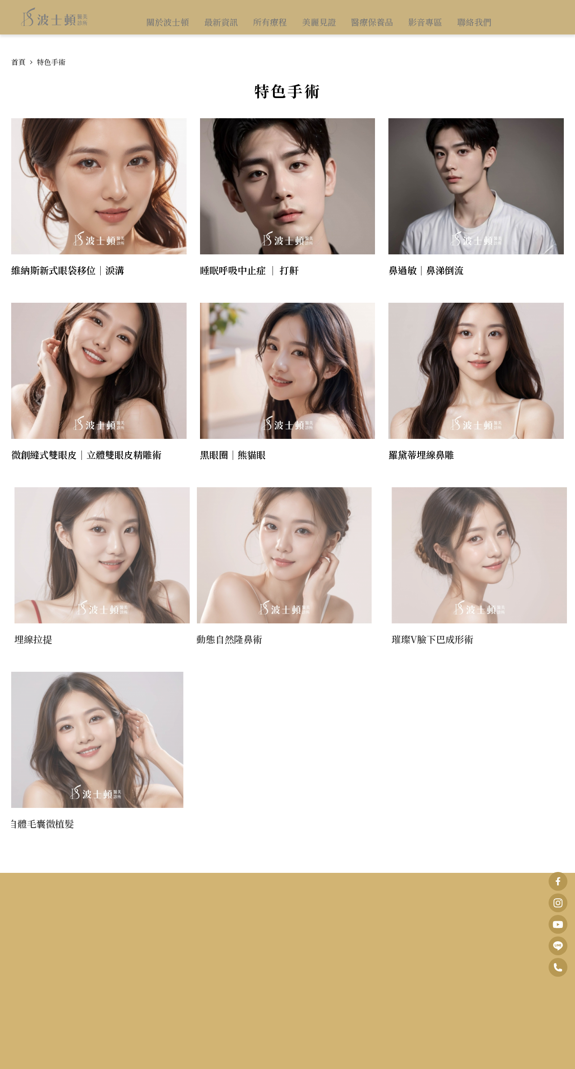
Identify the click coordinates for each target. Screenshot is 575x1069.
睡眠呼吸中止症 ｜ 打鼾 (249, 270)
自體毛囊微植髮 (34, 823)
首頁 (18, 62)
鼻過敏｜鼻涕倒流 (426, 270)
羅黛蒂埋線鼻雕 (421, 454)
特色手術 (51, 62)
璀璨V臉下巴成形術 (440, 639)
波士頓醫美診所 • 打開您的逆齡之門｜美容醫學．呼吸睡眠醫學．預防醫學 (54, 22)
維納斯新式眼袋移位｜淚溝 (67, 270)
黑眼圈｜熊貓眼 (233, 454)
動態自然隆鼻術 (223, 639)
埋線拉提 (40, 639)
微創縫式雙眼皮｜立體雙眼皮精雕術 (86, 454)
